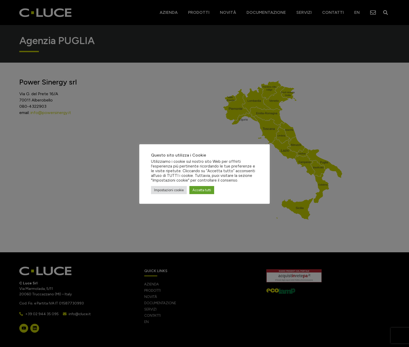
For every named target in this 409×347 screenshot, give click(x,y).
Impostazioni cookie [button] (169, 190)
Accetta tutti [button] (202, 190)
